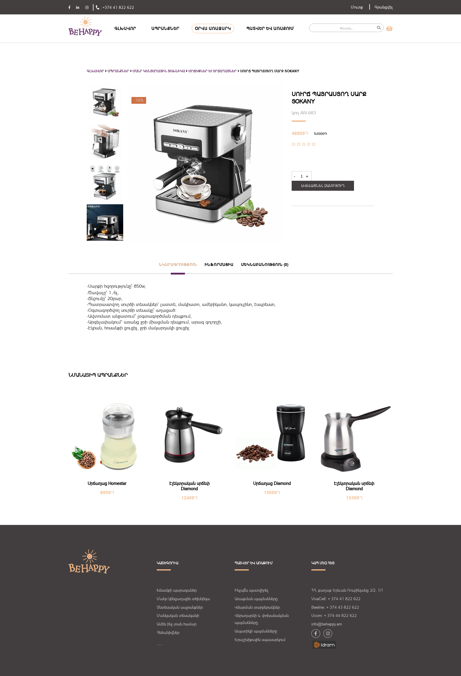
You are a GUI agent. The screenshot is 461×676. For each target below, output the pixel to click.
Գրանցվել (384, 7)
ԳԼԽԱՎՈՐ (125, 28)
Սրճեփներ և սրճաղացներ (212, 71)
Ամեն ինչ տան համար (176, 624)
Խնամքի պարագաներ (177, 590)
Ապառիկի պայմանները (256, 631)
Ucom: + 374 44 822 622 (334, 615)
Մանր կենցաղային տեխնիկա (159, 71)
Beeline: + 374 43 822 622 (335, 607)
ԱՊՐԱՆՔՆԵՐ (165, 28)
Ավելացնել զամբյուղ (323, 186)
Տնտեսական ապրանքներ (180, 607)
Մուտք (357, 7)
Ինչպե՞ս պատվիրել (251, 590)
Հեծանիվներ (168, 632)
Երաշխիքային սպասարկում (260, 639)
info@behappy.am (326, 624)
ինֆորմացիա (219, 264)
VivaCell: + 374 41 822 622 (335, 598)
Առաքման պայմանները (256, 598)
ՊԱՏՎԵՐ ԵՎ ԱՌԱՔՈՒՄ (270, 28)
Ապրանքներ (118, 71)
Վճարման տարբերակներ (257, 607)
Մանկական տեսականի (178, 615)
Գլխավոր (95, 71)
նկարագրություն (178, 264)
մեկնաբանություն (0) (264, 264)
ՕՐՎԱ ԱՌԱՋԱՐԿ (213, 28)
